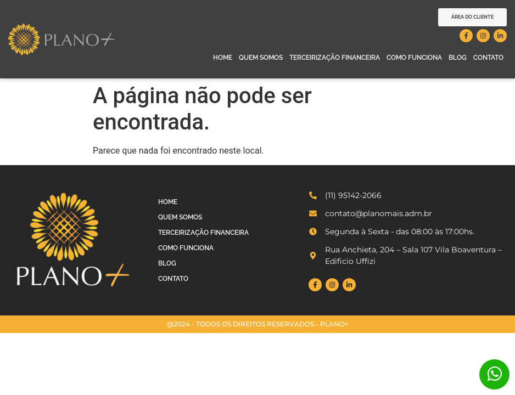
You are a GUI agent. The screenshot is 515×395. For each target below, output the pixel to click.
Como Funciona (414, 57)
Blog (458, 57)
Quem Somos (261, 57)
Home (222, 57)
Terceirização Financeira (334, 57)
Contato (488, 57)
